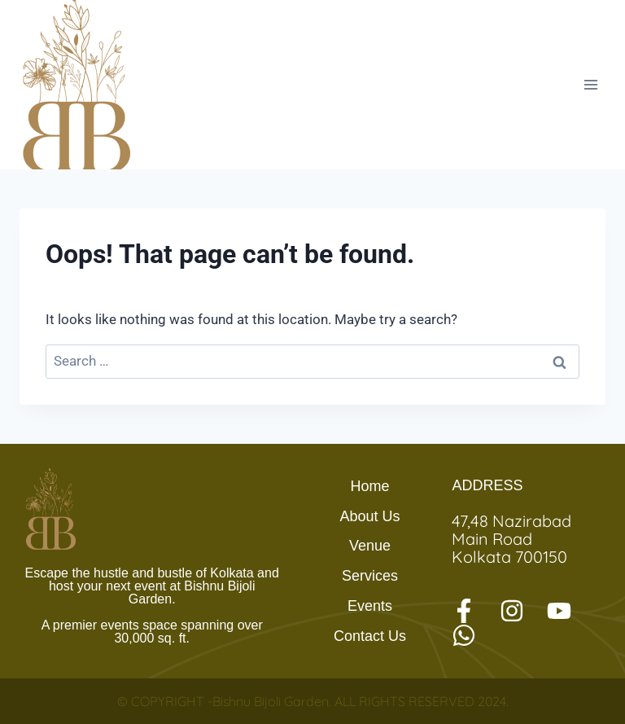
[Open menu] (590, 84)
